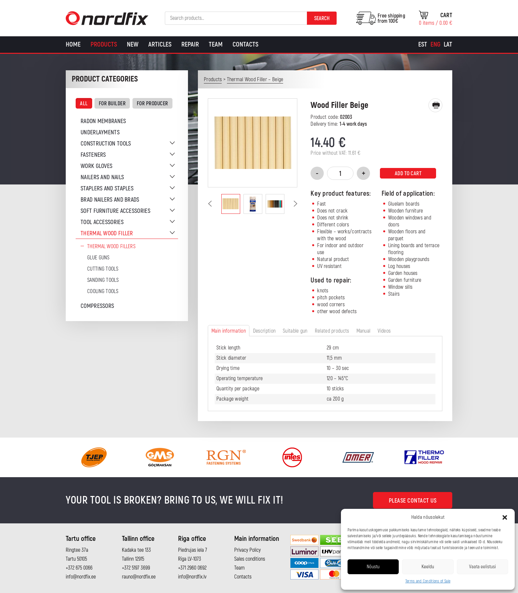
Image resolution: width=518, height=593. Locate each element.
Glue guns (98, 257)
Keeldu (428, 567)
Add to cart (408, 173)
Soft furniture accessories (115, 211)
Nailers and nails (102, 177)
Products (104, 44)
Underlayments (100, 132)
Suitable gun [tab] (295, 331)
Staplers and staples (107, 188)
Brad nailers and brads (110, 200)
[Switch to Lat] (448, 44)
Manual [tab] (363, 331)
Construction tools (106, 144)
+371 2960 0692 (192, 568)
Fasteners (93, 155)
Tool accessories (102, 222)
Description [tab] (264, 331)
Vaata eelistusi (482, 567)
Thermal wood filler (107, 233)
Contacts (245, 44)
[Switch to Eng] (435, 44)
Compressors (97, 306)
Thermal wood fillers (111, 246)
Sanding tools (103, 280)
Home (73, 44)
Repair (190, 44)
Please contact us (413, 501)
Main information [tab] (228, 331)
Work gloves (96, 166)
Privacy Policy (247, 550)
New (132, 44)
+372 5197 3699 (136, 568)
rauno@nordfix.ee (139, 577)
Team (216, 44)
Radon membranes (103, 121)
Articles (159, 44)
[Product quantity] (340, 173)
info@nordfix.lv (192, 577)
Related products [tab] (332, 331)
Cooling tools (102, 291)
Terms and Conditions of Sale (427, 581)
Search (322, 18)
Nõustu (373, 567)
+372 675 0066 (79, 568)
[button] (504, 517)
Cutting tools (102, 269)
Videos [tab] (384, 331)
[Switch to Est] (422, 44)
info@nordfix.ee (81, 577)
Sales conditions (249, 559)
